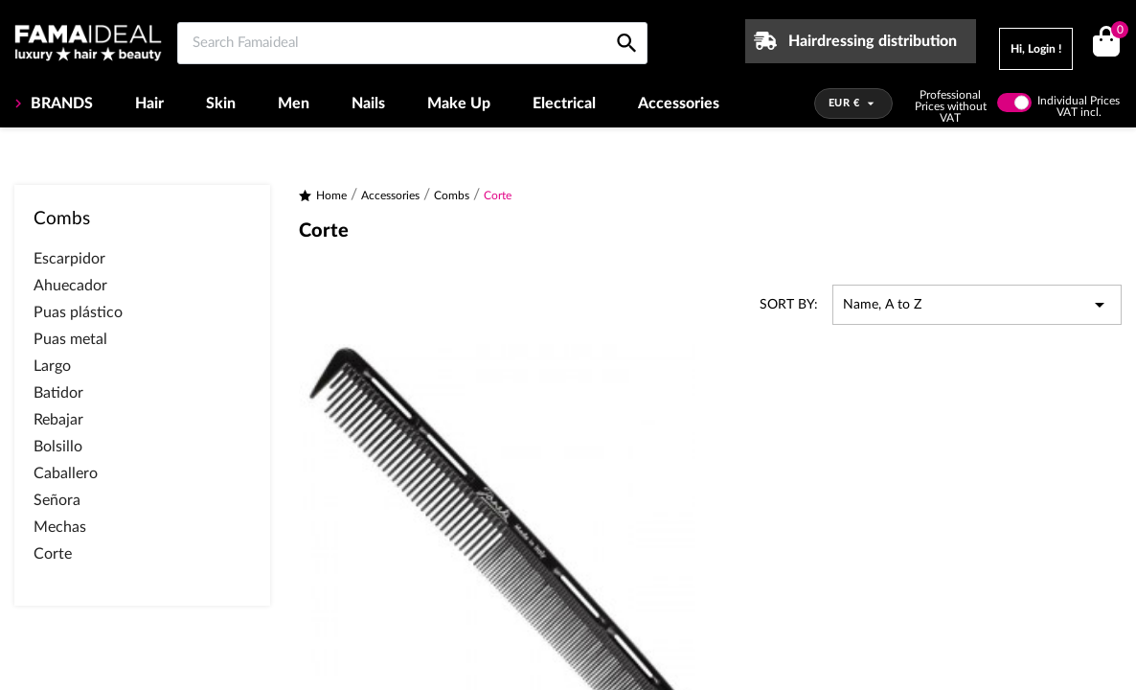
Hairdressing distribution (872, 41)
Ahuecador (70, 285)
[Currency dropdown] (854, 103)
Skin (221, 103)
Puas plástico (78, 312)
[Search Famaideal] (412, 43)
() (1116, 32)
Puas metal (70, 339)
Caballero (66, 473)
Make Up (458, 103)
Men (293, 103)
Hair (149, 103)
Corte (53, 554)
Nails (368, 103)
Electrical (564, 103)
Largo (52, 366)
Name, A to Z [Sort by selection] (977, 304)
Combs (62, 219)
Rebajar (58, 419)
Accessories (678, 103)
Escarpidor (69, 258)
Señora (57, 500)
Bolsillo (58, 446)
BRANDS (60, 103)
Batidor (58, 393)
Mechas (60, 527)
